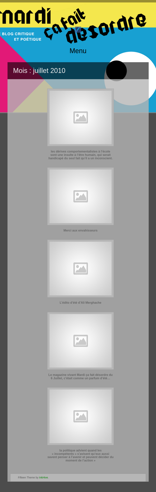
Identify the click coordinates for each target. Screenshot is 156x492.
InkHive (43, 477)
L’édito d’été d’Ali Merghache (80, 302)
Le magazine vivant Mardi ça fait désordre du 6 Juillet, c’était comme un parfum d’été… (80, 376)
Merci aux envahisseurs (81, 230)
